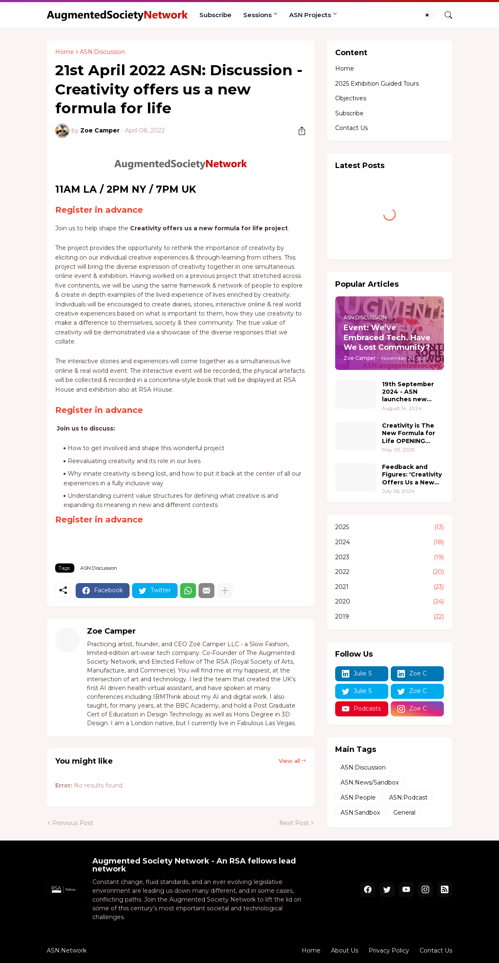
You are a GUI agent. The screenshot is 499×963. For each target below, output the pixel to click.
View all (289, 760)
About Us (344, 950)
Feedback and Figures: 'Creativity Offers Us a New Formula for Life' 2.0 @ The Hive (412, 474)
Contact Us (351, 128)
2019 (389, 617)
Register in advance (99, 210)
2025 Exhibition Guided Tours (377, 83)
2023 (389, 557)
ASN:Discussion (102, 52)
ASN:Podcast (408, 797)
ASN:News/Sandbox (370, 782)
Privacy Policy (389, 950)
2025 (389, 527)
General (404, 812)
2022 (389, 572)
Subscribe (215, 15)
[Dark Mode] (430, 15)
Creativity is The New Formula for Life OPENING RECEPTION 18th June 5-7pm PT (408, 433)
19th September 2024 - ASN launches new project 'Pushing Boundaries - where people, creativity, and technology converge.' (408, 391)
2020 (389, 602)
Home (64, 52)
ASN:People (358, 797)
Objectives (350, 98)
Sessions (257, 15)
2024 (389, 542)
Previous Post (72, 823)
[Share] (299, 131)
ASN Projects (310, 15)
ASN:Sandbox (360, 812)
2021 (389, 587)
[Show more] (225, 590)
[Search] (445, 15)
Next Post (294, 823)
